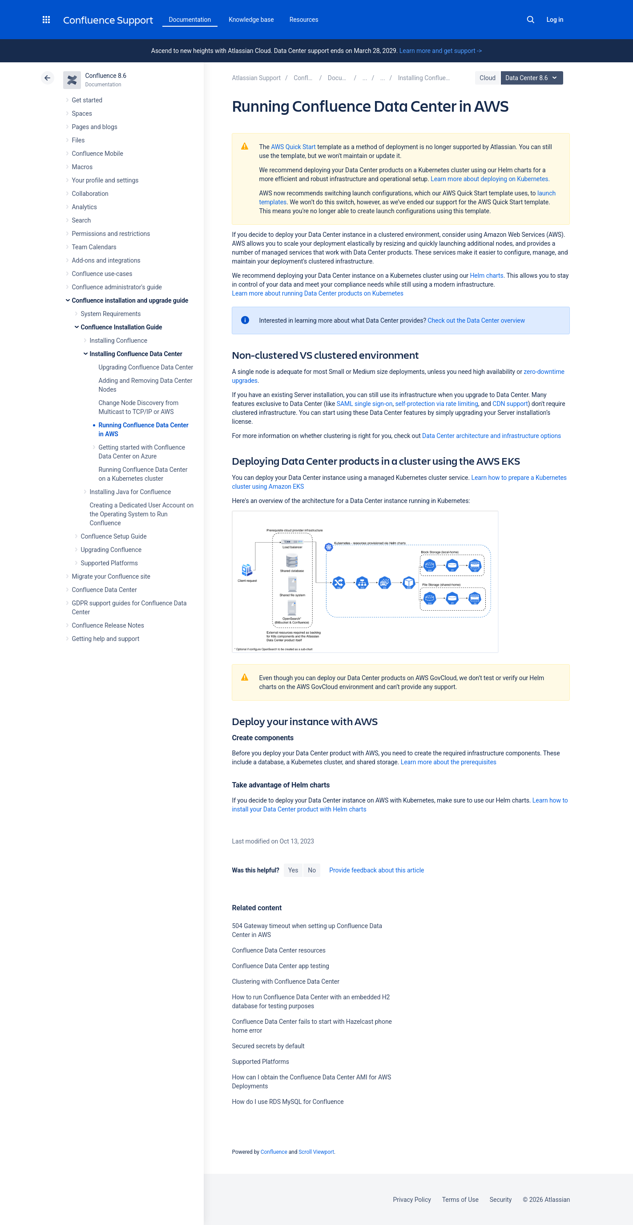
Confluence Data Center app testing (280, 965)
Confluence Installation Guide (121, 327)
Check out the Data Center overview (476, 320)
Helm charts (486, 275)
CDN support (510, 403)
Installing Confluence (119, 340)
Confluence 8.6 (106, 75)
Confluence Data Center (104, 589)
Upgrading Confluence (111, 549)
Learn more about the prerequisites (448, 762)
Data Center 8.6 (533, 77)
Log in (555, 19)
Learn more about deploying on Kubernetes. (490, 179)
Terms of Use (460, 1199)
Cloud (488, 77)
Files (78, 140)
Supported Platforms (109, 563)
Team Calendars (94, 247)
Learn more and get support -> (440, 50)
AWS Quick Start (293, 146)
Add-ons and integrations (106, 260)
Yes (293, 870)
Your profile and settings (105, 180)
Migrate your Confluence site (111, 576)
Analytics (84, 207)
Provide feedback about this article (376, 870)
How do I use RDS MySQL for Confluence (287, 1101)
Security (501, 1199)
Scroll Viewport (316, 1152)
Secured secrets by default (268, 1046)
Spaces (82, 113)
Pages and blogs (94, 126)
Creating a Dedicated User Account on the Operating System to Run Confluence (142, 514)
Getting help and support (106, 638)
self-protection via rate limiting (436, 403)
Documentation (190, 19)
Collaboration (90, 193)
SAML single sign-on (365, 403)
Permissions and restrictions (111, 233)
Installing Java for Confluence (130, 491)
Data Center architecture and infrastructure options (491, 435)
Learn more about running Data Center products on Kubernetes (317, 293)
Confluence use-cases (102, 273)
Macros (82, 166)
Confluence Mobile (97, 153)
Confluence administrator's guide (117, 287)
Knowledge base (251, 19)
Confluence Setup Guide (114, 536)
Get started (87, 100)
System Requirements (111, 313)
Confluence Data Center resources (278, 950)
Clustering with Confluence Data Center (285, 981)
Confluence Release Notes (108, 625)
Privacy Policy (412, 1199)
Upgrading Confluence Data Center (146, 367)
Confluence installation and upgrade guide (130, 300)
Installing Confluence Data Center (136, 353)
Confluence (274, 1152)
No (312, 870)
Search (531, 19)
